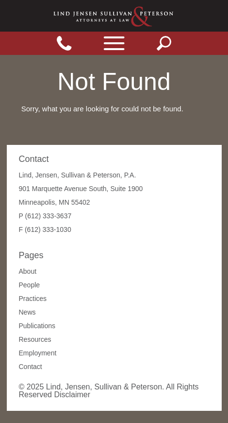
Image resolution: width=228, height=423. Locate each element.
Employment (38, 353)
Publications (37, 326)
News (27, 312)
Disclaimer (72, 394)
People (29, 285)
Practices (33, 298)
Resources (35, 339)
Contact (30, 366)
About (28, 271)
